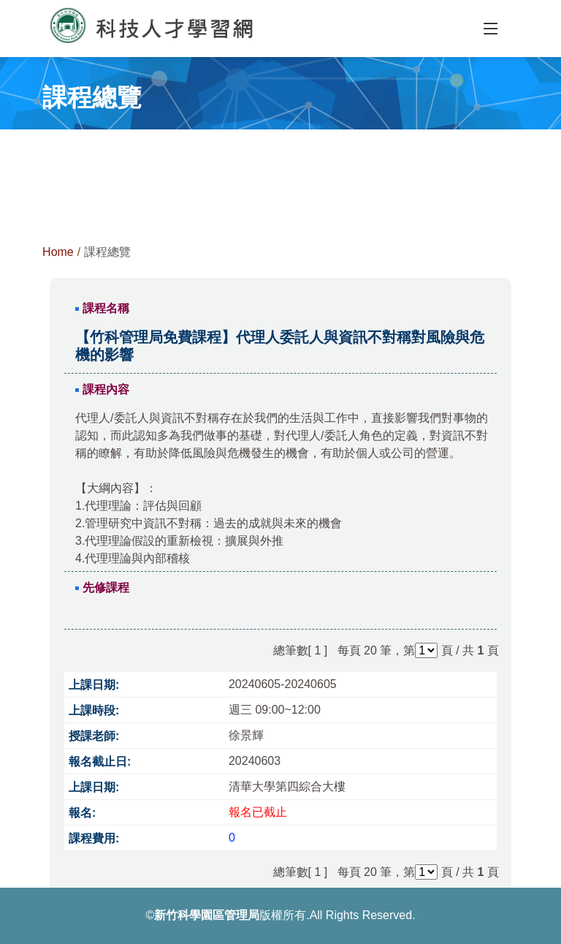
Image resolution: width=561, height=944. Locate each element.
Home (58, 252)
